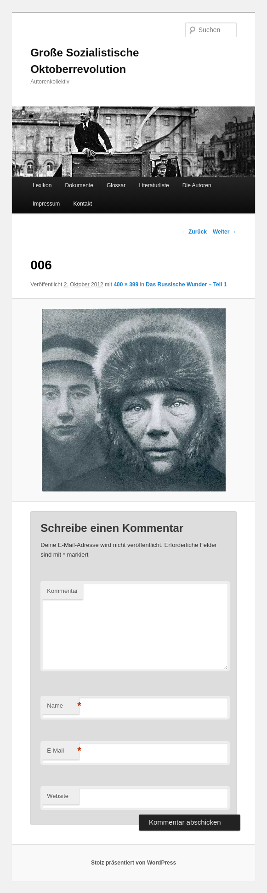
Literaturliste (154, 185)
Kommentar (62, 590)
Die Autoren (196, 185)
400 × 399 (126, 284)
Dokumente (79, 185)
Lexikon (42, 185)
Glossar (116, 185)
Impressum (46, 204)
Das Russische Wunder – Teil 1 (186, 284)
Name (63, 706)
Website (57, 796)
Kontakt (82, 204)
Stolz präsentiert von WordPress (133, 863)
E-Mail (63, 751)
